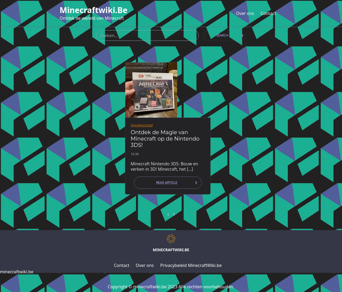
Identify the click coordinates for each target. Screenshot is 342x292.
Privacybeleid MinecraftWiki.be (191, 265)
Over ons (245, 13)
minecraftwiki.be (93, 10)
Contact (268, 13)
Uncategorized (142, 125)
